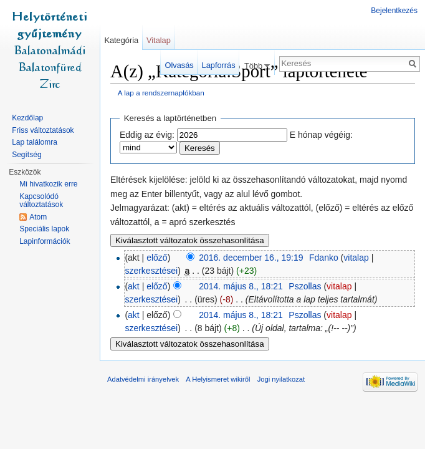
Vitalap (158, 40)
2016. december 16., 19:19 (251, 258)
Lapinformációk (44, 241)
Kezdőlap (27, 117)
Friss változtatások (43, 130)
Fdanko (323, 258)
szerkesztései (151, 271)
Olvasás (179, 65)
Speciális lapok (44, 228)
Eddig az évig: (147, 135)
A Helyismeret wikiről (218, 379)
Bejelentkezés (394, 10)
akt (134, 286)
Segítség (26, 154)
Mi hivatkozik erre (48, 184)
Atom (38, 217)
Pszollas (305, 286)
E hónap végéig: (321, 135)
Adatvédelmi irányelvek (143, 379)
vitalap (355, 258)
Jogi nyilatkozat (281, 379)
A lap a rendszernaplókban (161, 93)
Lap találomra (34, 142)
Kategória (121, 40)
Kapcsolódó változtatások (41, 201)
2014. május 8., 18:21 (241, 286)
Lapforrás (219, 65)
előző (156, 258)
